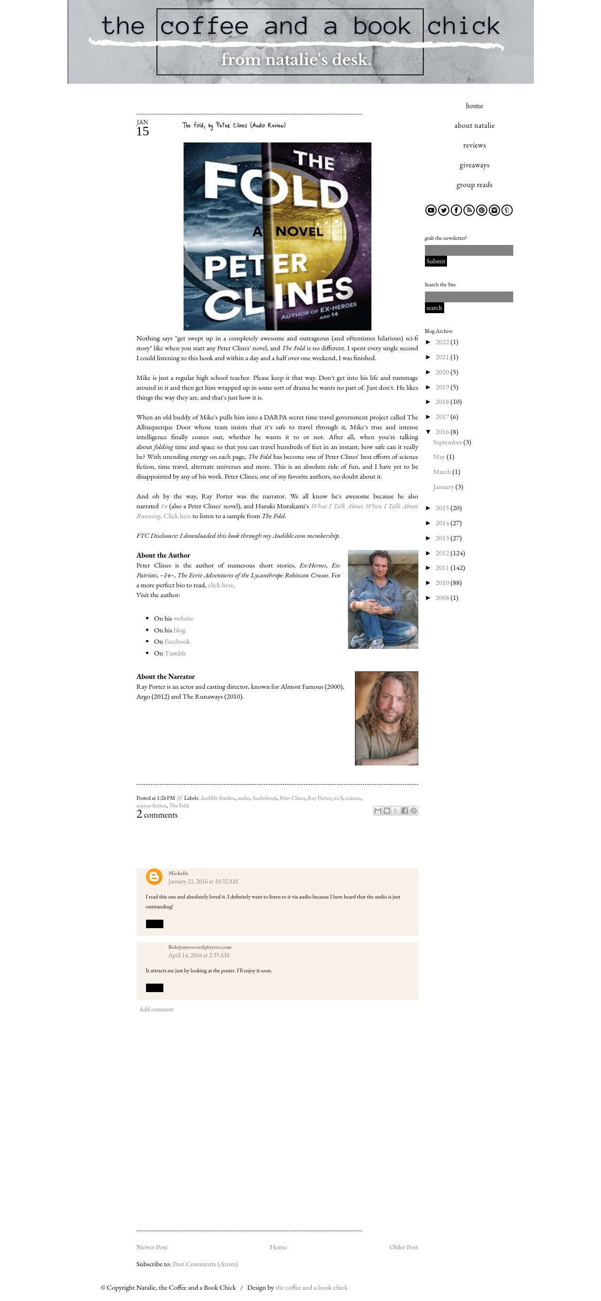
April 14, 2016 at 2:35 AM (199, 955)
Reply (154, 923)
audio (244, 798)
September (448, 441)
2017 (443, 416)
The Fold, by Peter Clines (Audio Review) (234, 125)
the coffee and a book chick (312, 1287)
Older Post (403, 1246)
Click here (178, 515)
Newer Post (152, 1246)
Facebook (177, 641)
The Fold (179, 805)
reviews (474, 145)
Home (278, 1246)
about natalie (475, 125)
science (353, 798)
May (440, 456)
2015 (443, 507)
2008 (443, 597)
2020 (443, 371)
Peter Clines (292, 798)
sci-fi (338, 798)
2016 (443, 431)
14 (164, 505)
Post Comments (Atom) (205, 1263)
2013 (443, 537)
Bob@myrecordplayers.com (200, 947)
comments (157, 814)
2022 (443, 341)
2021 (443, 356)
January (444, 486)
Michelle (179, 873)
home (475, 105)
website (184, 618)
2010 (443, 582)
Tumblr (175, 652)
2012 (443, 552)
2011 (443, 567)
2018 (443, 401)
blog (179, 629)
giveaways (474, 165)
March (443, 471)
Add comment (156, 1009)
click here (220, 584)
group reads (475, 184)
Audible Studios (217, 798)
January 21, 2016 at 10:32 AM (204, 881)
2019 (443, 386)
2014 (443, 522)
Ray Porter (319, 798)
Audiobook (264, 798)
